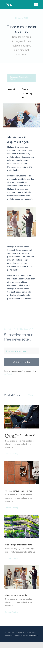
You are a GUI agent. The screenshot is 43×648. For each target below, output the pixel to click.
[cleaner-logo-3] (9, 4)
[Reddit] (31, 93)
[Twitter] (27, 93)
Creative (22, 77)
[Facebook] (23, 93)
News (28, 77)
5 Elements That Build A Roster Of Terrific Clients (20, 436)
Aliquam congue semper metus (18, 491)
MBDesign (34, 635)
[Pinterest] (23, 97)
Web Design (14, 79)
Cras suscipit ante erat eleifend (18, 545)
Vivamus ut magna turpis (16, 595)
